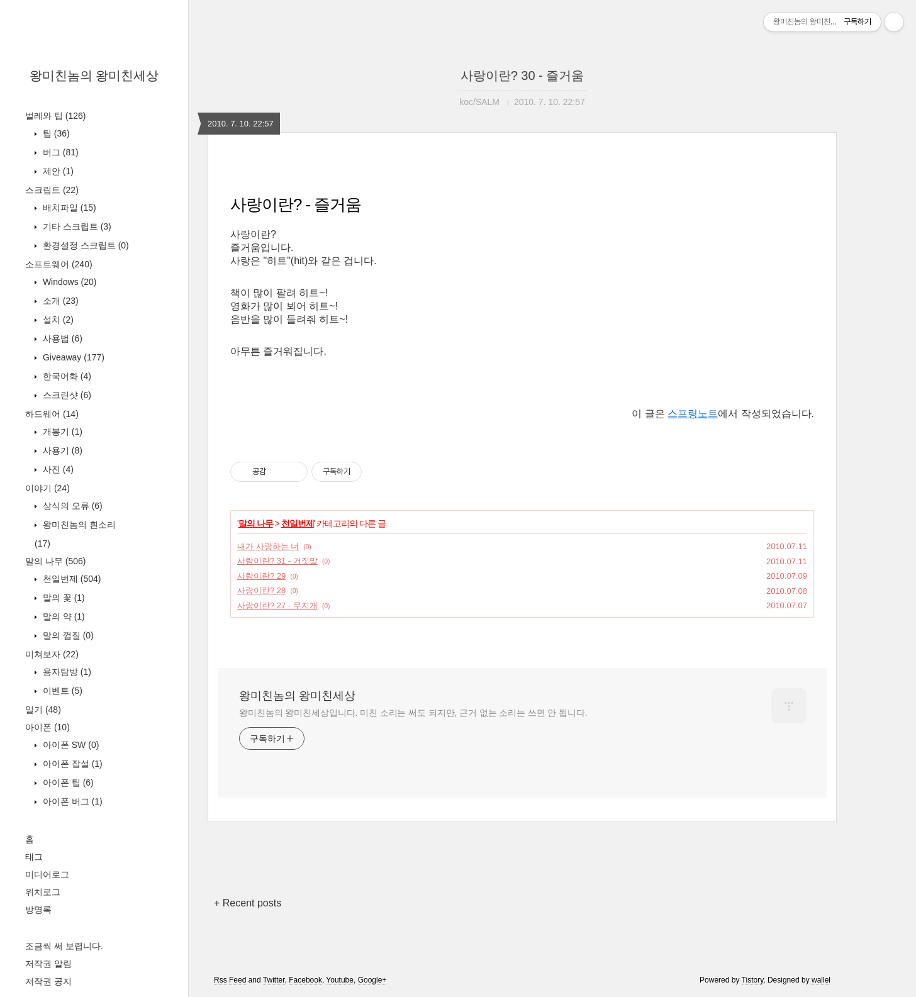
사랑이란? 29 (261, 576)
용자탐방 (65, 672)
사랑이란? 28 (261, 590)
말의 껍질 (67, 635)
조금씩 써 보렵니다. (64, 946)
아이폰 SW (69, 745)
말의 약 (62, 616)
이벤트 (61, 691)
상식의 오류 (71, 506)
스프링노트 (692, 413)
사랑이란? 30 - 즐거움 (522, 75)
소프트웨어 (58, 264)
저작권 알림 (48, 964)
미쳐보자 (52, 654)
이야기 (47, 488)
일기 (43, 710)
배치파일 (68, 208)
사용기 (61, 450)
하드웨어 (52, 414)
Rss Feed (230, 980)
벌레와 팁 (55, 116)
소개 (59, 301)
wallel (821, 980)
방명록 (38, 910)
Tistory (753, 980)
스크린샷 (65, 395)
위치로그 (42, 892)
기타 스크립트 (75, 226)
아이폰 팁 (67, 782)
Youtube (340, 980)
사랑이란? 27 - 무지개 (277, 605)
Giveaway (72, 357)
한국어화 (65, 376)
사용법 (61, 338)
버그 (59, 152)
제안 (57, 171)
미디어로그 (47, 874)
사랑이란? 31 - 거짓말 (277, 560)
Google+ (372, 980)
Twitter (274, 980)
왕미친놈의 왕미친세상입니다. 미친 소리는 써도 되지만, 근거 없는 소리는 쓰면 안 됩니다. (413, 713)
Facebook (305, 980)
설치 (57, 320)
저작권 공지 (48, 981)
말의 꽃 (62, 598)
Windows (68, 282)
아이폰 (47, 727)
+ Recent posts (247, 903)
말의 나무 (55, 561)
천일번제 (70, 579)
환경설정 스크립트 (84, 245)
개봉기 (61, 431)
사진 (57, 469)
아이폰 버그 (71, 801)
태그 (34, 857)
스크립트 (52, 190)
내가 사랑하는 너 (268, 546)
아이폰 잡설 (71, 764)
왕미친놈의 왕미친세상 (94, 75)
